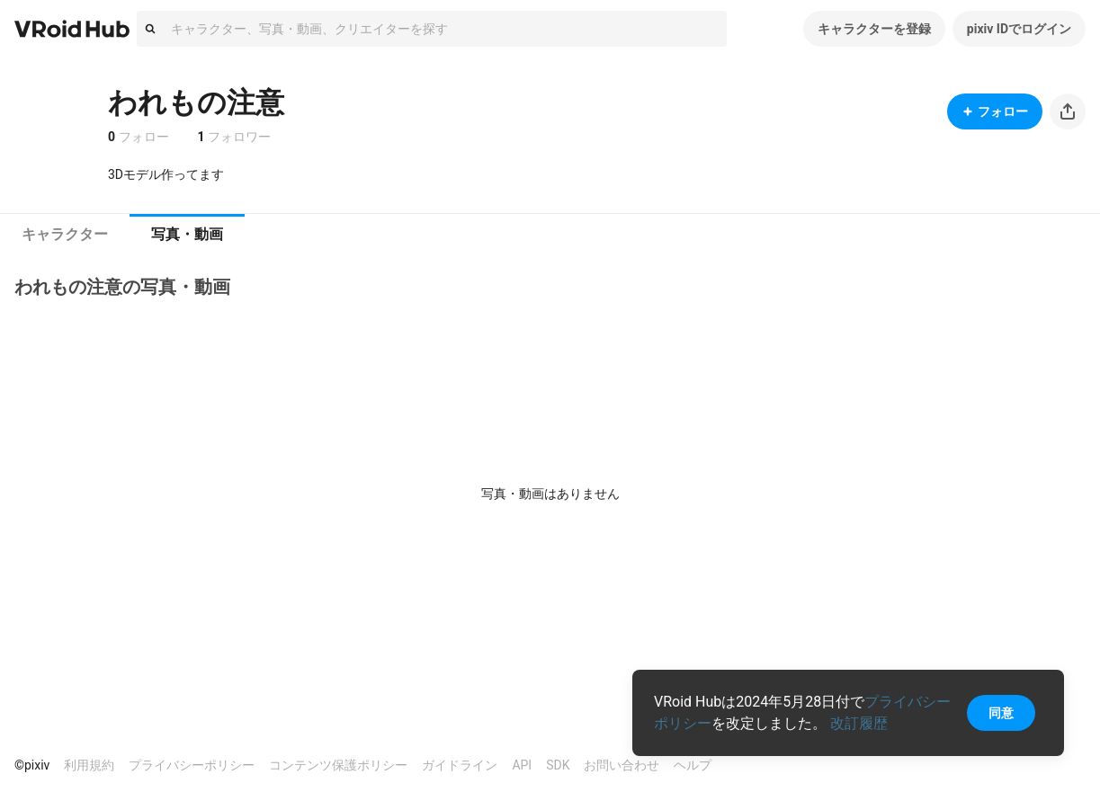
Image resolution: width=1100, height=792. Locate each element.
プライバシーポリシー (192, 765)
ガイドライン (459, 765)
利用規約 (89, 765)
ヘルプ (692, 765)
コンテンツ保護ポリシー (338, 765)
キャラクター (65, 234)
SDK (557, 765)
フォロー (994, 111)
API (522, 765)
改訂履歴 (859, 723)
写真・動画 (187, 234)
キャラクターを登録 (874, 29)
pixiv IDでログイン (1019, 29)
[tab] (65, 234)
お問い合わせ (621, 765)
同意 (1001, 713)
